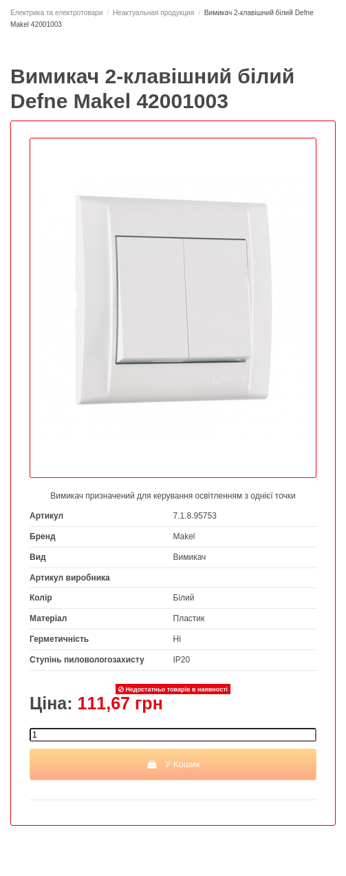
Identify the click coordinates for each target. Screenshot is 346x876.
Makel (184, 536)
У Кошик (172, 764)
